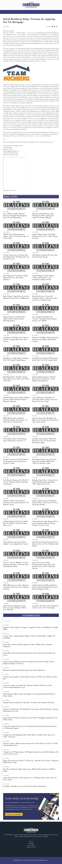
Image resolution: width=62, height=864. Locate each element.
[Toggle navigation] (3, 12)
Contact (31, 841)
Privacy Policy (31, 845)
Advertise (31, 843)
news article (36, 136)
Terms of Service (31, 847)
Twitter (40, 61)
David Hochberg (31, 32)
